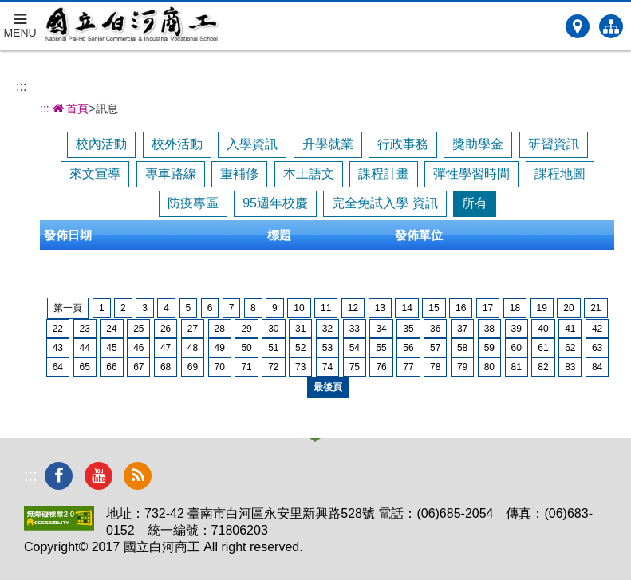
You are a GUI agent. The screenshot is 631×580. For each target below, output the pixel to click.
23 (85, 328)
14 (406, 308)
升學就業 (327, 144)
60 (516, 347)
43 (58, 347)
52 (300, 347)
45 (111, 347)
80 (489, 367)
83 (570, 367)
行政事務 (402, 144)
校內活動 (101, 144)
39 (516, 328)
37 (462, 328)
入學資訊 (252, 144)
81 (516, 367)
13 (380, 308)
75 (354, 367)
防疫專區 (193, 203)
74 (327, 367)
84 (597, 367)
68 (165, 367)
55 (381, 347)
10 (299, 308)
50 (246, 347)
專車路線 (170, 173)
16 (461, 308)
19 (542, 308)
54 (354, 347)
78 (435, 367)
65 (85, 367)
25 (138, 328)
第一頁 (67, 308)
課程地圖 (560, 173)
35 (408, 328)
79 (462, 367)
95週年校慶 (275, 203)
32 (327, 328)
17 (488, 308)
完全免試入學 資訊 (384, 203)
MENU (20, 20)
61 (543, 347)
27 (192, 328)
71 (246, 367)
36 (435, 328)
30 (273, 328)
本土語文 (308, 173)
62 (570, 347)
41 (570, 328)
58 (462, 347)
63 (597, 347)
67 (138, 367)
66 (111, 367)
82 (543, 367)
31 (300, 328)
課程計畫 (383, 173)
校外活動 (177, 144)
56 (408, 347)
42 (597, 328)
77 (408, 367)
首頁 (69, 108)
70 (220, 367)
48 (192, 347)
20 (568, 308)
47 (165, 347)
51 (273, 347)
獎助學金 (477, 144)
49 (220, 347)
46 (138, 347)
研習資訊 (553, 144)
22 (58, 328)
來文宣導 (94, 173)
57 (435, 347)
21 (595, 308)
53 (327, 347)
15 (433, 308)
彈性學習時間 (471, 173)
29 (246, 328)
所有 (474, 203)
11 (326, 308)
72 (273, 367)
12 (353, 308)
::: (21, 86)
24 (111, 328)
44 (85, 347)
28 (220, 328)
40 (543, 328)
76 (381, 367)
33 (354, 328)
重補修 (239, 173)
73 (300, 367)
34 (381, 328)
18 (515, 308)
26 (165, 328)
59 (489, 347)
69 (192, 367)
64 (58, 367)
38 (489, 328)
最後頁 (328, 387)
